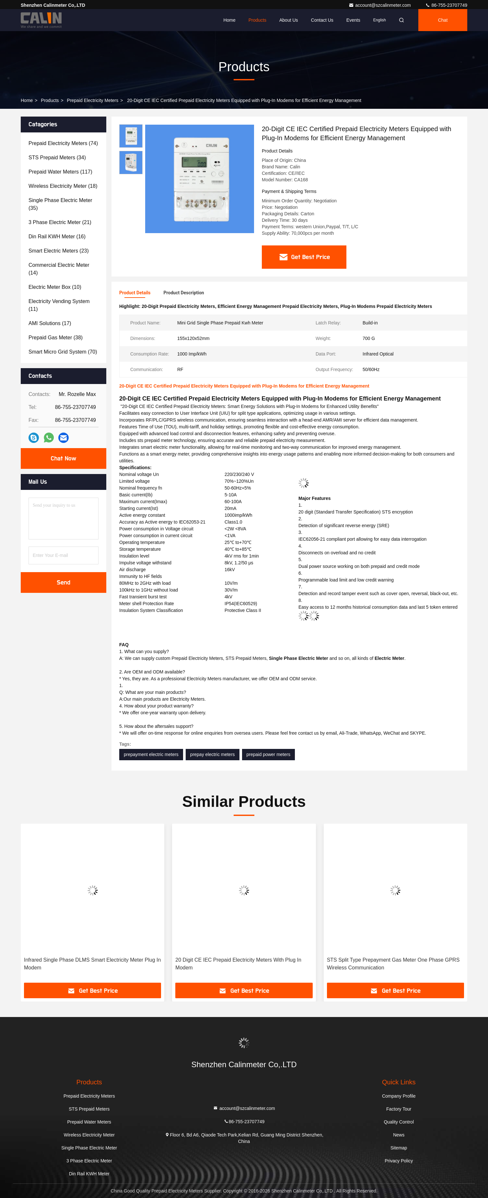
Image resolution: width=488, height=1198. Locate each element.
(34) (57, 157)
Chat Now (63, 458)
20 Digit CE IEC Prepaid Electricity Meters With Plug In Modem (238, 963)
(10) (55, 287)
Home (229, 20)
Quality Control (399, 1122)
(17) (50, 323)
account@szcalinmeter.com (380, 5)
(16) (57, 236)
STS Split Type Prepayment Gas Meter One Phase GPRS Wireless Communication (393, 963)
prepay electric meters (212, 754)
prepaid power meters (268, 754)
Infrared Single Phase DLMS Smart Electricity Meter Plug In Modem (92, 963)
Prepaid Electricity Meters (93, 100)
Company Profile (399, 1096)
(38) (56, 337)
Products (257, 20)
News (398, 1134)
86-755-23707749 (446, 5)
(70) (63, 352)
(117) (60, 172)
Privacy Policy (399, 1160)
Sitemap (398, 1147)
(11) (59, 305)
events (353, 20)
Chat (443, 20)
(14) (59, 269)
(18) (63, 186)
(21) (60, 222)
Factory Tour (399, 1109)
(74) (63, 143)
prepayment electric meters (151, 754)
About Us (288, 20)
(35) (60, 204)
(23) (59, 251)
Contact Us (322, 20)
